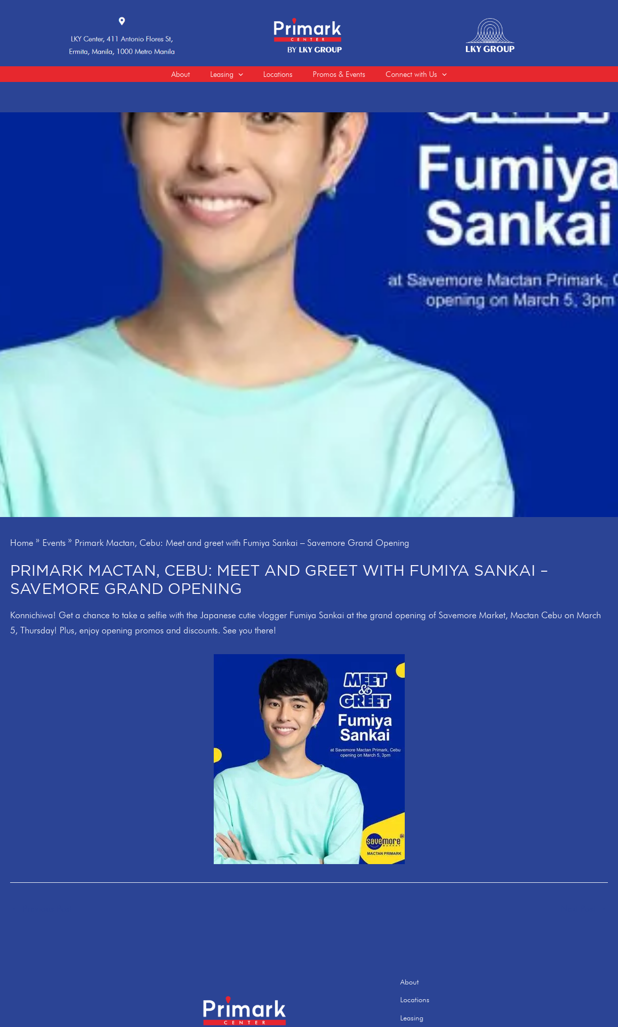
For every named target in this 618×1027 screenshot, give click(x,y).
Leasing (432, 1015)
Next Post (584, 913)
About (429, 985)
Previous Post (41, 913)
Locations (435, 1000)
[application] (233, 76)
